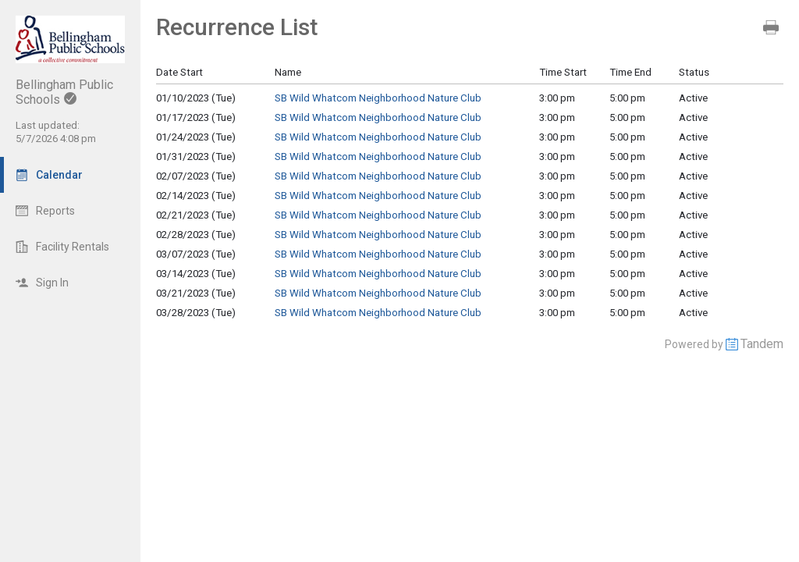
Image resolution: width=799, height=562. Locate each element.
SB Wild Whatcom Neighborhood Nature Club (378, 98)
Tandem (761, 343)
